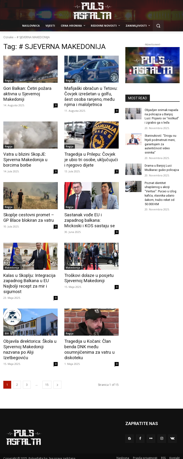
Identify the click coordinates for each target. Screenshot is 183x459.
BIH (7, 330)
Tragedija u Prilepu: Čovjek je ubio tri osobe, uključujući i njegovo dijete (90, 158)
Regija (8, 80)
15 (47, 381)
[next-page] (57, 381)
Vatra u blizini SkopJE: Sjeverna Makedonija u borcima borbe (23, 158)
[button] (158, 25)
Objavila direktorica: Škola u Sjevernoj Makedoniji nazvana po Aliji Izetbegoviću (29, 343)
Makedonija (12, 265)
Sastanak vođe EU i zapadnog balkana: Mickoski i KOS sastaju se (90, 218)
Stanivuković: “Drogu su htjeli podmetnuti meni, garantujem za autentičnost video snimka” (160, 142)
